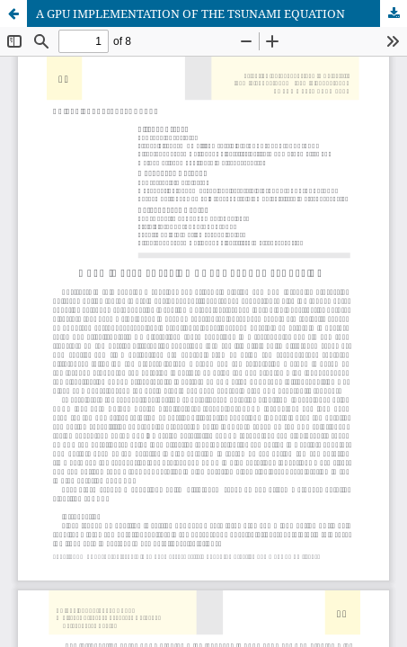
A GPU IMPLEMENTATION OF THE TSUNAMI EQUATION (190, 13)
